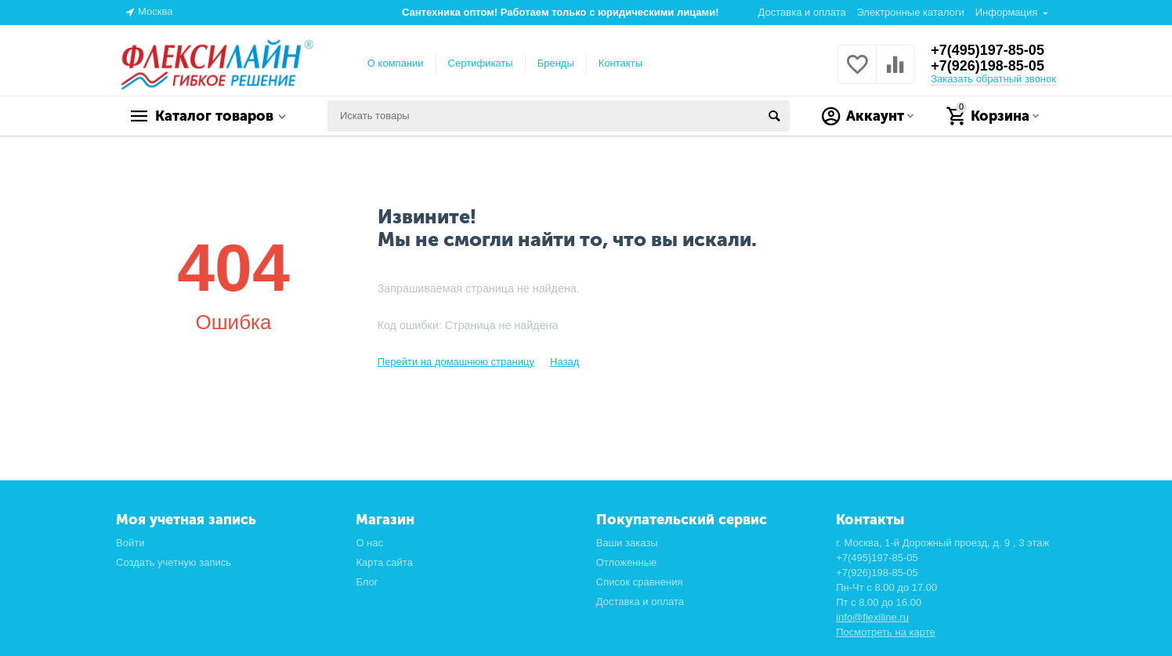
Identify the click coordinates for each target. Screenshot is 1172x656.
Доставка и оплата (802, 12)
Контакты (620, 63)
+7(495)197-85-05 (987, 50)
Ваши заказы (627, 543)
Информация (1006, 12)
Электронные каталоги (910, 12)
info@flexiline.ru (872, 617)
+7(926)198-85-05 (987, 66)
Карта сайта (384, 562)
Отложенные (626, 562)
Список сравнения (639, 582)
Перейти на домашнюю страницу (456, 362)
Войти (130, 543)
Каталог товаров (214, 116)
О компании (395, 63)
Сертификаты (480, 63)
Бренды (555, 63)
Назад (564, 362)
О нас (369, 543)
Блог (367, 582)
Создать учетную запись (173, 562)
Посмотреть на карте (885, 632)
